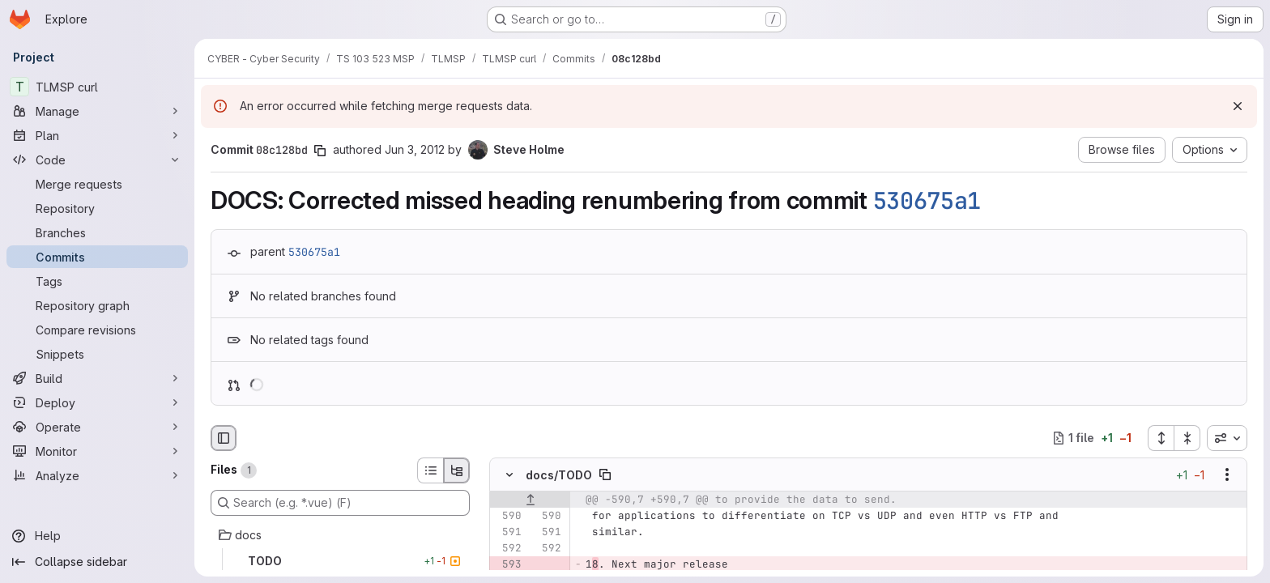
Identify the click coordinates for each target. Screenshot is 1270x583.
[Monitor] (97, 451)
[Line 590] (508, 516)
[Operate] (97, 426)
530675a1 (927, 200)
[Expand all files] (1161, 438)
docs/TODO (559, 474)
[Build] (97, 378)
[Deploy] (97, 402)
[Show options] (1227, 474)
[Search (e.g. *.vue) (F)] (340, 503)
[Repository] (97, 208)
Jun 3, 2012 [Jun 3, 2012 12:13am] (415, 149)
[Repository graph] (97, 305)
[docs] (340, 535)
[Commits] (97, 256)
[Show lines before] (530, 500)
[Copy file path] (605, 474)
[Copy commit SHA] (320, 150)
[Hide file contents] (509, 474)
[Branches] (97, 232)
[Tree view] (457, 470)
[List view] (430, 470)
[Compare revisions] (97, 329)
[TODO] (340, 561)
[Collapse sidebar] (97, 562)
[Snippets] (97, 354)
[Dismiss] (1237, 106)
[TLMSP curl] (97, 86)
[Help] (97, 536)
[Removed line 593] (508, 564)
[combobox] (1227, 438)
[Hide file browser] (224, 438)
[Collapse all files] (1187, 438)
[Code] (97, 159)
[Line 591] (508, 532)
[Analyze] (97, 475)
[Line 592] (508, 548)
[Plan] (97, 135)
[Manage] (97, 111)
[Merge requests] (97, 183)
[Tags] (97, 281)
